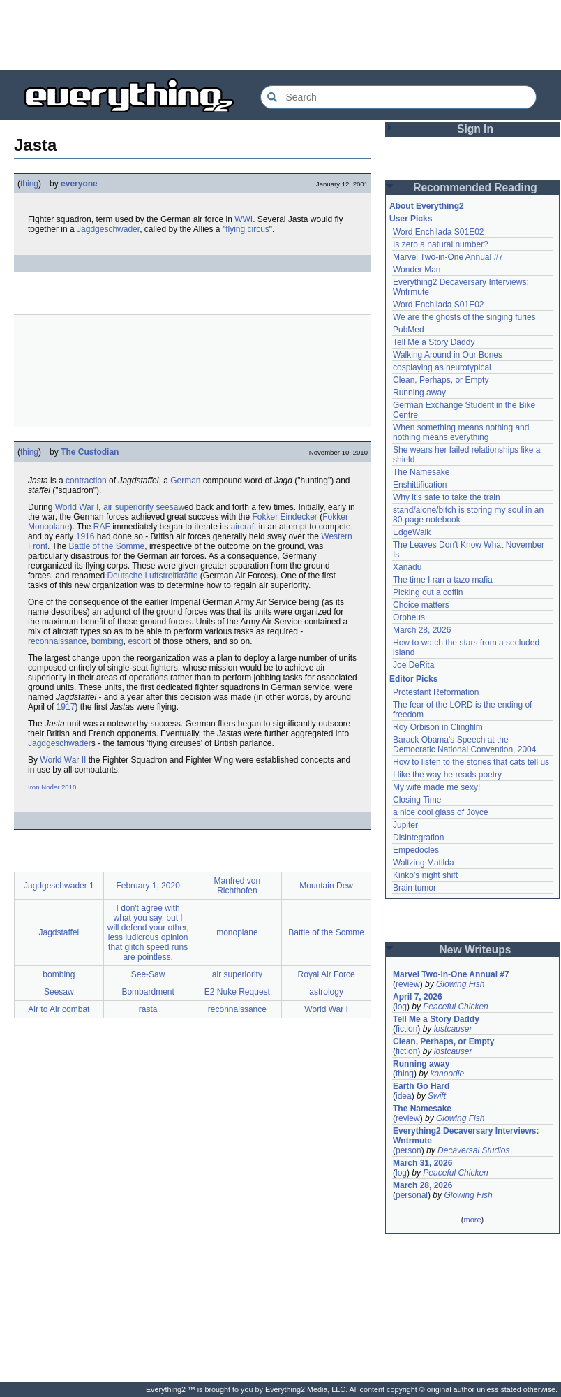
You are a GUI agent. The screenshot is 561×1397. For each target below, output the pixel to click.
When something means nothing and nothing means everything (461, 432)
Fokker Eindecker (285, 517)
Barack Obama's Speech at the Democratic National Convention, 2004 (464, 744)
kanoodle (447, 1073)
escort (139, 641)
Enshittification (420, 485)
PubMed (408, 330)
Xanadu (407, 567)
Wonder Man (416, 270)
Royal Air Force (326, 974)
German (185, 480)
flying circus (247, 229)
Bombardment (147, 992)
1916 (85, 536)
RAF (102, 527)
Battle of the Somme (106, 546)
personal (412, 1195)
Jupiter (405, 825)
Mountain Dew (326, 886)
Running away (419, 392)
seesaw (170, 507)
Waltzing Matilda (423, 863)
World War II (63, 760)
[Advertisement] (280, 34)
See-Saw (148, 974)
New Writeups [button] (475, 950)
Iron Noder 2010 (52, 787)
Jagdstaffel (58, 932)
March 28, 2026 (422, 630)
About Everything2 (426, 206)
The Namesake (421, 472)
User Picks (410, 219)
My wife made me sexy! (436, 787)
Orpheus (409, 617)
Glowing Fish (460, 984)
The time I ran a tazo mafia (443, 580)
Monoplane (48, 527)
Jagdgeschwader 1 (59, 886)
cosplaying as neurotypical (442, 367)
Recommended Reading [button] (475, 187)
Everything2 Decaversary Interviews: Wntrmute (466, 1136)
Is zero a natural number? (440, 244)
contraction (86, 480)
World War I (77, 507)
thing (29, 184)
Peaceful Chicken (455, 1006)
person (408, 1150)
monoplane (236, 932)
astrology (326, 992)
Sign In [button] (475, 129)
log (401, 1006)
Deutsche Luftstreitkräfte (152, 575)
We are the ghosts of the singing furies (464, 317)
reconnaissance (57, 641)
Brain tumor (414, 888)
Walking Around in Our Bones (447, 355)
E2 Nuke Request (237, 992)
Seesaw (59, 992)
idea (404, 1096)
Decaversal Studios (473, 1150)
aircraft (244, 527)
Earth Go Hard (421, 1086)
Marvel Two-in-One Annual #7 (448, 257)
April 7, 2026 (417, 997)
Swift (437, 1096)
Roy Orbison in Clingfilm (438, 727)
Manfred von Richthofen (237, 885)
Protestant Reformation (436, 692)
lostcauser (453, 1029)
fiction (406, 1029)
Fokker (335, 517)
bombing (107, 641)
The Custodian (90, 452)
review (408, 984)
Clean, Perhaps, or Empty (440, 380)
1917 (66, 707)
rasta (148, 1009)
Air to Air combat (58, 1009)
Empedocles (416, 850)
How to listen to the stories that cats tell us (471, 762)
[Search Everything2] (398, 97)
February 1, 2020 (147, 886)
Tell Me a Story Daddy (433, 342)
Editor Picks (413, 679)
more (472, 1219)
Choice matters (421, 605)
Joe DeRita (413, 665)
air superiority (128, 507)
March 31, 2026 (422, 1163)
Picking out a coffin (428, 592)
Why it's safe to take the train (446, 497)
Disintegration (418, 837)
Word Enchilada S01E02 (438, 232)
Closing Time (417, 800)
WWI (243, 219)
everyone (79, 184)
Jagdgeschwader (108, 229)
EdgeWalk (412, 532)
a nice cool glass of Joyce (440, 812)
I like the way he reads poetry (447, 775)
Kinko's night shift (425, 875)
